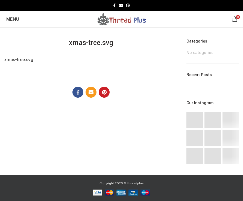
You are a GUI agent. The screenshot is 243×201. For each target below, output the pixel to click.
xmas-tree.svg (18, 59)
